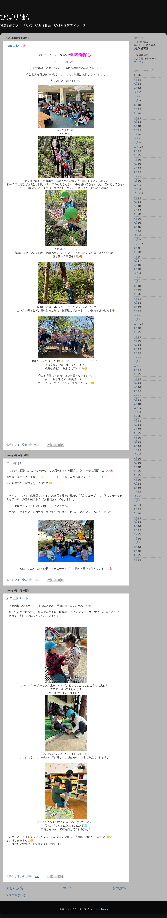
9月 (135, 151)
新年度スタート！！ (20, 598)
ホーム (68, 888)
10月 (136, 100)
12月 (136, 92)
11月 (136, 96)
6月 (135, 113)
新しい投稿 (14, 888)
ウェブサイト (141, 62)
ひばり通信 (16, 16)
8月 (135, 104)
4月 (135, 75)
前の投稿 (119, 888)
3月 (135, 79)
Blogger (105, 909)
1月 (135, 88)
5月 (135, 117)
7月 (135, 109)
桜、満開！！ (15, 463)
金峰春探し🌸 (16, 46)
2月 (135, 83)
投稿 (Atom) (18, 895)
